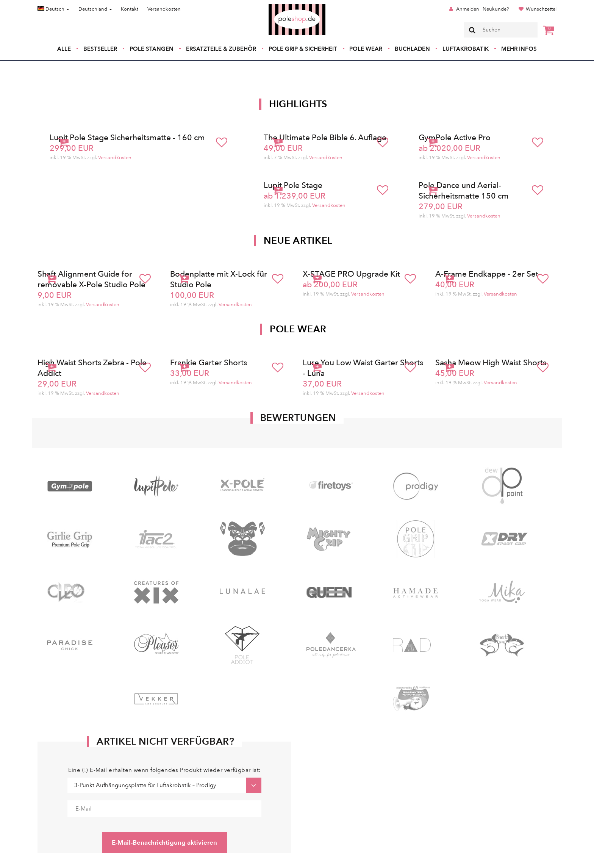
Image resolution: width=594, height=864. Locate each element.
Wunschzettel (541, 9)
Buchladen (412, 49)
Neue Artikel (298, 240)
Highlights (298, 104)
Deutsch (53, 9)
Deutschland (95, 9)
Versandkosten (164, 9)
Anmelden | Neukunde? (482, 9)
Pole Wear (365, 49)
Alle (64, 49)
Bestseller (100, 49)
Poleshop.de (279, 6)
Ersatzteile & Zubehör (221, 49)
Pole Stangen (152, 49)
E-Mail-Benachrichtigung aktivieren (164, 842)
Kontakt (129, 9)
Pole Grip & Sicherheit (303, 49)
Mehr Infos (519, 49)
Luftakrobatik (465, 49)
